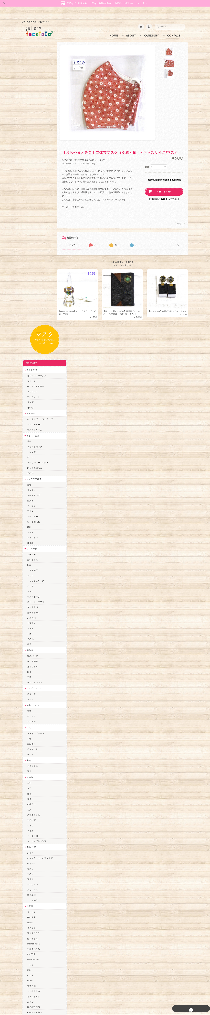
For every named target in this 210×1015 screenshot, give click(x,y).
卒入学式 (31, 602)
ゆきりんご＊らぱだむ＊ (38, 862)
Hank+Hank (32, 778)
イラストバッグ (34, 154)
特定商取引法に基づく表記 (39, 968)
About (131, 29)
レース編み (32, 368)
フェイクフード (33, 395)
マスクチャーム (34, 137)
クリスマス (32, 597)
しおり (30, 533)
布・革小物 (31, 256)
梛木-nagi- (32, 751)
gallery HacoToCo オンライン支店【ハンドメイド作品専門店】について (40, 946)
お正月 (30, 560)
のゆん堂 (31, 851)
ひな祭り (31, 571)
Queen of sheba (35, 799)
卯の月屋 (31, 625)
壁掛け (30, 208)
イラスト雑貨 (32, 143)
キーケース (32, 262)
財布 (29, 272)
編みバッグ (32, 363)
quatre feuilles (34, 720)
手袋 (29, 384)
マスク (30, 299)
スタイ (30, 336)
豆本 (29, 479)
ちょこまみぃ (33, 704)
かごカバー (32, 325)
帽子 (29, 351)
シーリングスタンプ (36, 549)
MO (28, 677)
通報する (180, 217)
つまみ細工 (32, 278)
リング (30, 110)
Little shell (32, 815)
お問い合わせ (33, 955)
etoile (29, 888)
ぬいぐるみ (32, 267)
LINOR (30, 841)
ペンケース (32, 457)
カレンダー (32, 159)
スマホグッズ (33, 522)
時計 (29, 234)
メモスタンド (33, 203)
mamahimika (33, 651)
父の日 (30, 581)
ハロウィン (32, 592)
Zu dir (30, 899)
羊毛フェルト (32, 412)
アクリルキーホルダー (37, 170)
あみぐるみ (32, 374)
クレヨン (31, 462)
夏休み (30, 586)
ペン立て (31, 213)
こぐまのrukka (34, 835)
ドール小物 (32, 543)
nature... (31, 857)
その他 (30, 115)
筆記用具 (31, 451)
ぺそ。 (30, 735)
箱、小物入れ (33, 229)
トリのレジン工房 (35, 883)
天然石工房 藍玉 (34, 746)
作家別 (29, 614)
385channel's (33, 825)
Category (151, 29)
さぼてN (31, 846)
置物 (29, 192)
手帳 (29, 446)
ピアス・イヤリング (36, 83)
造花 (29, 501)
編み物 (29, 357)
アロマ (30, 219)
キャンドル (32, 245)
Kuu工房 (31, 662)
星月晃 (30, 767)
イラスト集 (32, 473)
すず (29, 872)
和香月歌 (31, 693)
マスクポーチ (33, 304)
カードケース (33, 320)
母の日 (30, 576)
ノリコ (30, 741)
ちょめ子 (31, 783)
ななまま (31, 804)
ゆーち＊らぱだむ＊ (36, 867)
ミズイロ (31, 635)
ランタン (31, 197)
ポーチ (30, 294)
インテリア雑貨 (33, 186)
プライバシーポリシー (37, 961)
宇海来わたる (33, 656)
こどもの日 (32, 608)
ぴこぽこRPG (33, 714)
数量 (147, 160)
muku (29, 688)
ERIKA (30, 878)
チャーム (30, 121)
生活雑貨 (31, 527)
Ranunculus (33, 667)
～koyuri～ (32, 772)
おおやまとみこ (34, 698)
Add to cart (164, 185)
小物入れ (31, 512)
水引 (29, 490)
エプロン (31, 330)
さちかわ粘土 (33, 820)
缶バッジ (31, 165)
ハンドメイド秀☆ (35, 725)
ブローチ (31, 88)
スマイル (31, 830)
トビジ (30, 672)
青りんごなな (33, 641)
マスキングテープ (35, 441)
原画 (29, 149)
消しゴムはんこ (34, 175)
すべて (75, 239)
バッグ (30, 283)
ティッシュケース (35, 288)
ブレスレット (33, 104)
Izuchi (30, 630)
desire (30, 793)
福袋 (29, 506)
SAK (29, 894)
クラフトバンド (34, 390)
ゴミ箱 (30, 250)
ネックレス (32, 99)
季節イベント (32, 554)
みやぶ (30, 709)
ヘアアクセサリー (35, 94)
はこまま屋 (32, 646)
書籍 (28, 468)
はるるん (31, 762)
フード (30, 407)
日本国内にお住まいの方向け (164, 193)
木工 (29, 496)
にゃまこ (31, 683)
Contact (173, 29)
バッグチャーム (34, 132)
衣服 (29, 341)
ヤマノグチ (32, 730)
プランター (32, 224)
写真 (29, 517)
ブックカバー (33, 315)
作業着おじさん (34, 756)
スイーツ (31, 401)
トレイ (30, 240)
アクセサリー (32, 77)
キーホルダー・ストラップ (39, 127)
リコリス (31, 619)
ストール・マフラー (36, 309)
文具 (28, 435)
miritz (29, 788)
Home (113, 29)
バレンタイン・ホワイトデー (41, 566)
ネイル (30, 538)
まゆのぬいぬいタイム (37, 809)
